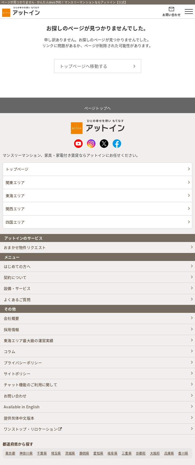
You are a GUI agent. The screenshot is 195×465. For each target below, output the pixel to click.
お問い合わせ (15, 395)
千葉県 (42, 453)
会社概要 (11, 318)
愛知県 (98, 453)
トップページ (17, 169)
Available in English (22, 406)
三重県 (127, 453)
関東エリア (15, 182)
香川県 (183, 453)
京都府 (141, 453)
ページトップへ (97, 105)
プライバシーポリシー (23, 362)
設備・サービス (17, 288)
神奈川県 (26, 453)
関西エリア (15, 208)
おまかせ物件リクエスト (25, 247)
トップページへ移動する (84, 66)
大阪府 (155, 453)
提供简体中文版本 (19, 418)
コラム (9, 351)
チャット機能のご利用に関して (30, 384)
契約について (15, 277)
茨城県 (70, 453)
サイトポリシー (17, 373)
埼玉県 (56, 453)
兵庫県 (169, 453)
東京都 (10, 453)
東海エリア (15, 195)
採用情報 (11, 329)
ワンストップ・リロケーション (33, 429)
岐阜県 (112, 453)
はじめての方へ (17, 266)
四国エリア (15, 222)
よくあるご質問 (17, 299)
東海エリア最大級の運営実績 (28, 340)
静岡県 (84, 453)
